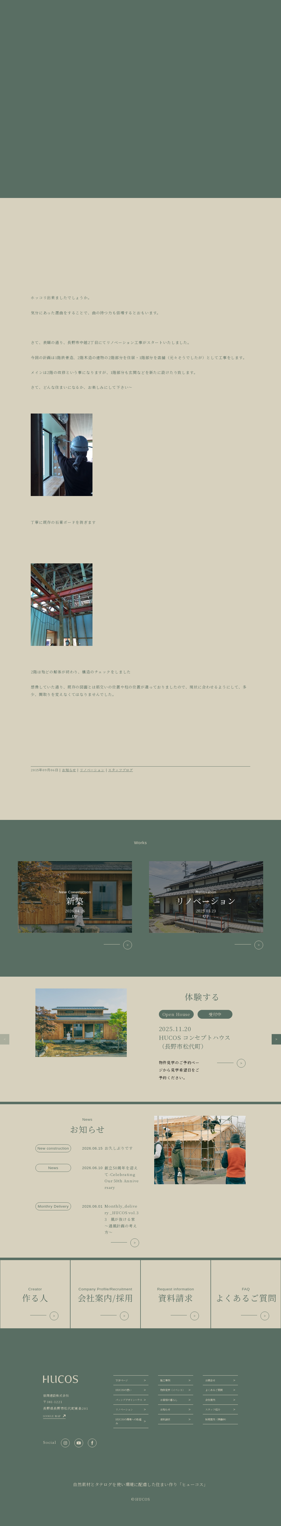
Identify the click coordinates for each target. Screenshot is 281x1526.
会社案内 (210, 1400)
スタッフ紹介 (212, 1409)
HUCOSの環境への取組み (128, 1421)
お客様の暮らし (169, 1400)
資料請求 (165, 1419)
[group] (140, 1034)
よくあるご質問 (214, 1390)
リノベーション (92, 769)
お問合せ (210, 1380)
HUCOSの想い (123, 1390)
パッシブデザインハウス (129, 1400)
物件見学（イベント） (172, 1390)
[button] (4, 1039)
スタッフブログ (120, 769)
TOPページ (122, 1380)
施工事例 (165, 1380)
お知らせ (69, 769)
